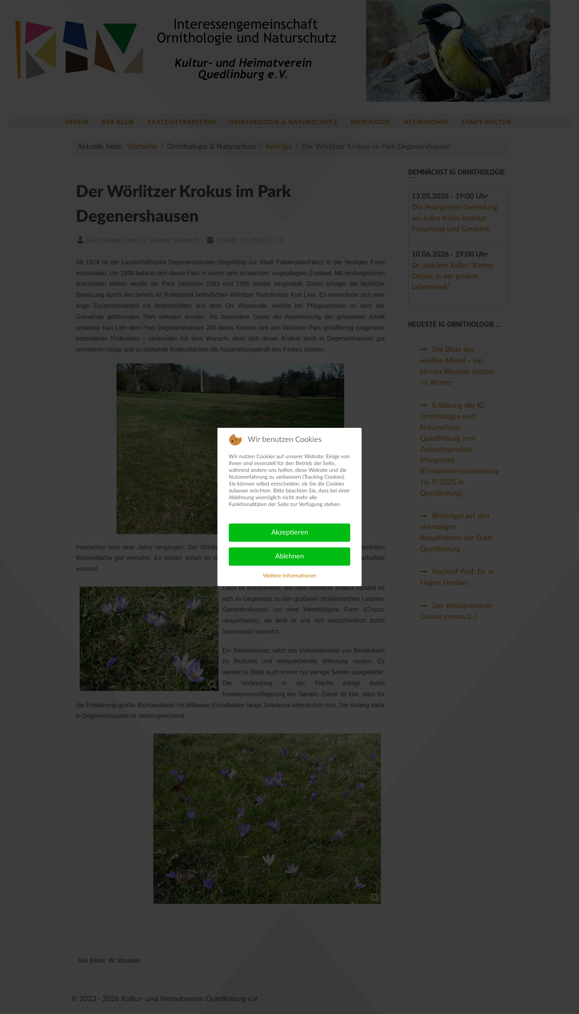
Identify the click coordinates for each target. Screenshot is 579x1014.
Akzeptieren (289, 532)
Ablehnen (289, 556)
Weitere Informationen (289, 576)
